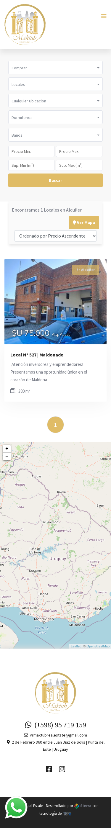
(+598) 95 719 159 (55, 724)
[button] (55, 67)
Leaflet (76, 646)
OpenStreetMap (98, 646)
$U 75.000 (41, 334)
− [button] (7, 456)
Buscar (55, 180)
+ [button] (7, 448)
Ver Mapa (84, 208)
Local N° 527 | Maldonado (37, 355)
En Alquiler (85, 269)
